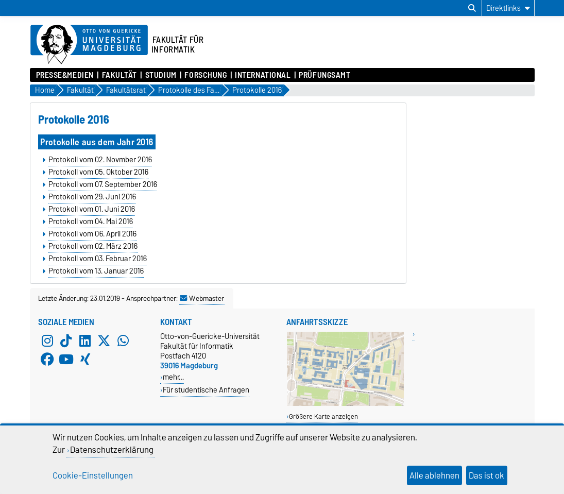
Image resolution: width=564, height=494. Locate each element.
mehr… (173, 376)
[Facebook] (47, 359)
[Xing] (85, 359)
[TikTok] (66, 340)
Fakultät (119, 75)
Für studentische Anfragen (206, 389)
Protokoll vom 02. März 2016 (93, 246)
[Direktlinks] (508, 8)
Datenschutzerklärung (111, 449)
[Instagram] (47, 340)
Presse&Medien (65, 75)
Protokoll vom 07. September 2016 (102, 184)
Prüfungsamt (324, 75)
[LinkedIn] (85, 340)
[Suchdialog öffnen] (472, 8)
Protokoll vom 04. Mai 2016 (90, 221)
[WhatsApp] (123, 340)
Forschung (205, 75)
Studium (161, 75)
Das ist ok (486, 475)
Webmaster (202, 298)
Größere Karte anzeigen (323, 416)
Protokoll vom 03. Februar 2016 (97, 258)
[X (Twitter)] (104, 340)
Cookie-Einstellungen (93, 475)
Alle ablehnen (434, 475)
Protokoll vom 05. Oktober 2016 (98, 172)
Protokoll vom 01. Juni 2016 (91, 209)
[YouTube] (66, 359)
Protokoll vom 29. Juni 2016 (92, 197)
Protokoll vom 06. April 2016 (92, 234)
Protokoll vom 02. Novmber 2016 (100, 160)
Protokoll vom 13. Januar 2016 (96, 271)
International (262, 75)
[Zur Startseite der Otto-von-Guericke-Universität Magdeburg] (89, 44)
